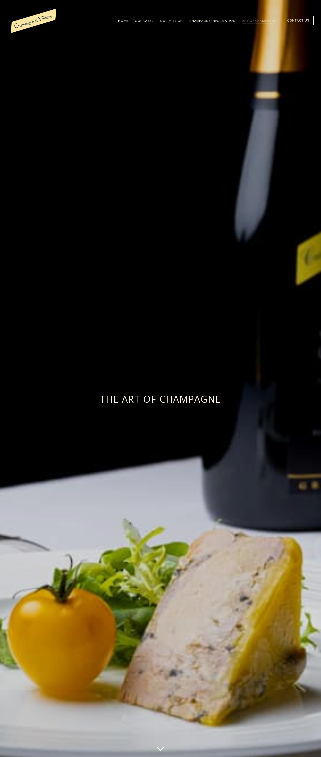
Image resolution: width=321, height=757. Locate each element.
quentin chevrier (139, 749)
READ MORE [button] (80, 727)
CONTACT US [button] (241, 714)
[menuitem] (124, 20)
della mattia (108, 749)
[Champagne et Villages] (33, 20)
